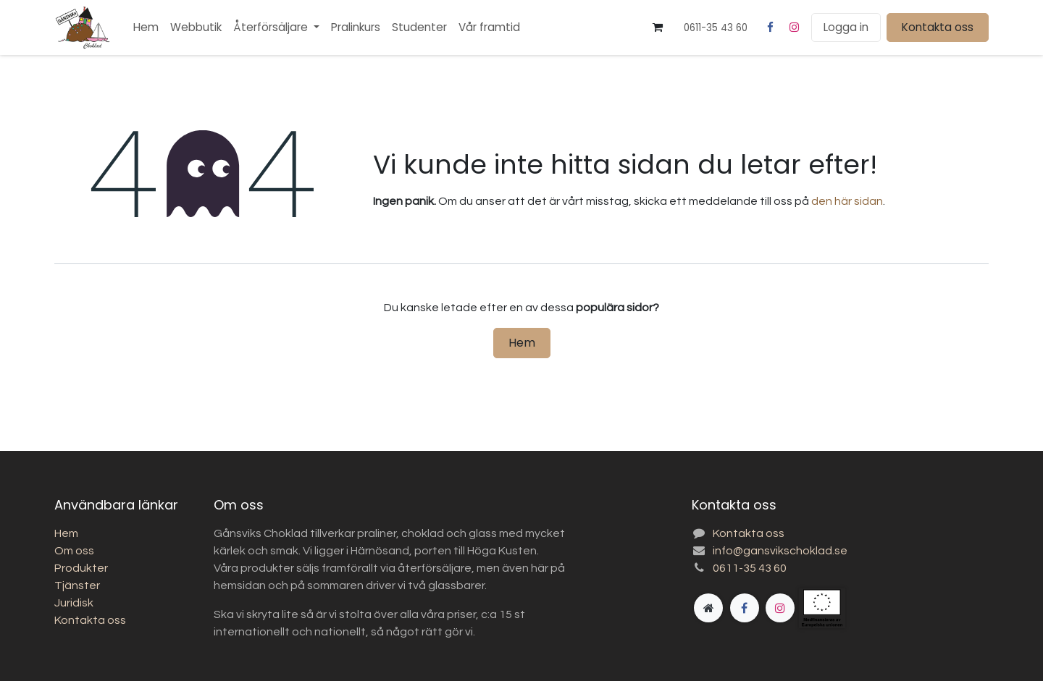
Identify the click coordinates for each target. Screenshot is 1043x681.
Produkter (81, 568)
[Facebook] (770, 27)
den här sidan (847, 201)
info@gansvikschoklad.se (780, 551)
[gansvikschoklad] (845, 608)
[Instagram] (794, 27)
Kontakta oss (937, 27)
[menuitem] (145, 28)
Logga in (846, 27)
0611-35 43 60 (750, 568)
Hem (521, 342)
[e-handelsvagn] (657, 27)
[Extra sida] (708, 607)
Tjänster (77, 585)
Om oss (74, 551)
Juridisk (73, 603)
